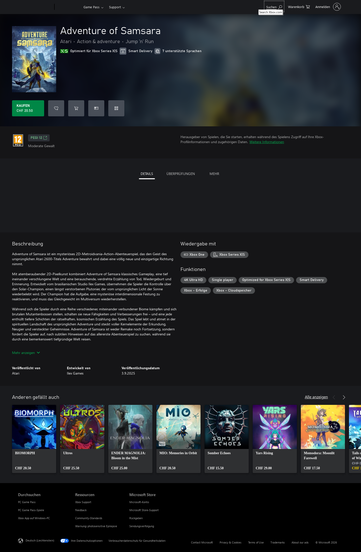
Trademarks (277, 542)
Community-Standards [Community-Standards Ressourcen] (88, 518)
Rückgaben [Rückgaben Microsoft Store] (136, 518)
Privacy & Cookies (230, 542)
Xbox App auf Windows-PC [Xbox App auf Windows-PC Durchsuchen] (34, 518)
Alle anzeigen (316, 396)
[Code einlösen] (116, 108)
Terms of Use (256, 542)
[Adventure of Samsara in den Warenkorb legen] (76, 108)
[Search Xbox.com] (274, 6)
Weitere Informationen (266, 141)
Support (115, 7)
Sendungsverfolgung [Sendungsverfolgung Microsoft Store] (141, 526)
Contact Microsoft (202, 542)
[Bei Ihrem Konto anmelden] (327, 7)
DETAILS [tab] (147, 173)
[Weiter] (344, 397)
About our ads (300, 542)
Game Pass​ (91, 7)
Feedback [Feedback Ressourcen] (80, 510)
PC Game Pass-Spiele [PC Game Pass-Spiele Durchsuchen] (31, 510)
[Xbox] (68, 7)
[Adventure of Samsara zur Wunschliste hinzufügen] (56, 108)
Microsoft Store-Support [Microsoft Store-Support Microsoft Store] (144, 510)
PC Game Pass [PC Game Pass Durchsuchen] (27, 502)
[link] (34, 439)
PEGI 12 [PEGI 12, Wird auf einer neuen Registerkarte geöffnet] (39, 138)
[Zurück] (334, 397)
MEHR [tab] (214, 173)
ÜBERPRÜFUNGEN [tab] (180, 173)
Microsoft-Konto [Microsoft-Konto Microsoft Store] (139, 502)
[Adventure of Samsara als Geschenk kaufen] (96, 108)
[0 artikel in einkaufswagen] (299, 6)
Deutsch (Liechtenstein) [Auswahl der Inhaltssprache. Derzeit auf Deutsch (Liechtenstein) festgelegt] (40, 540)
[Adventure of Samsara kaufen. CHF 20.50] (28, 108)
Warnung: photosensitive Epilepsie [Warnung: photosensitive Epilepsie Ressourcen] (96, 526)
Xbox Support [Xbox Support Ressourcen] (83, 502)
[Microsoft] (35, 7)
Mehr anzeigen (26, 352)
